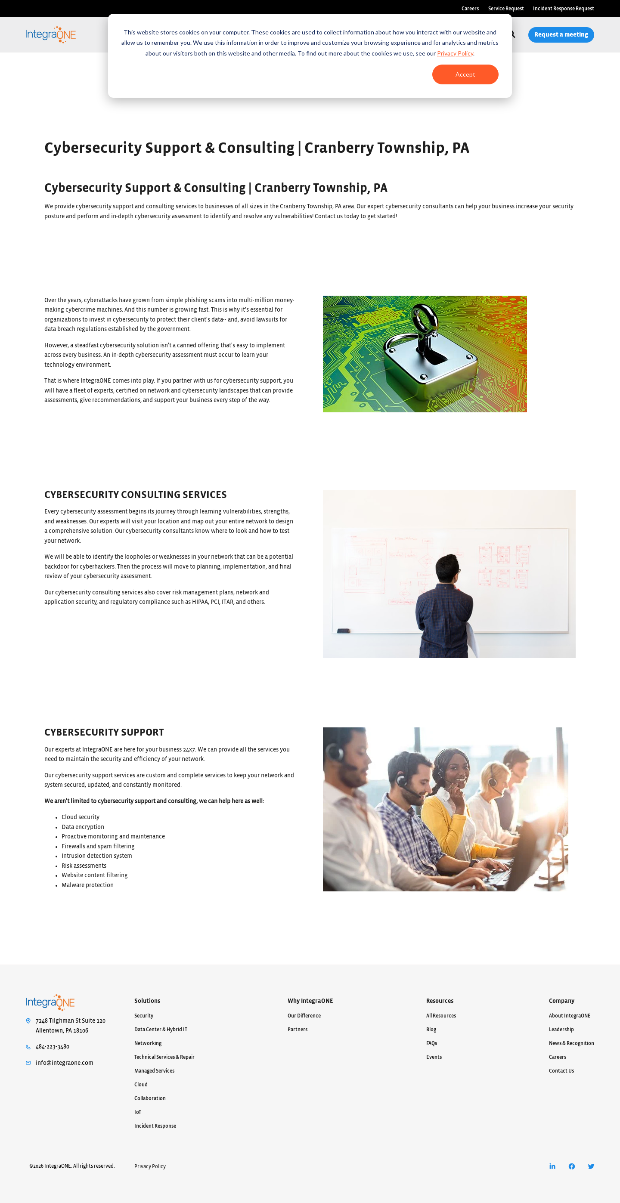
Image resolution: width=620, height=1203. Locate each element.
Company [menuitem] (561, 1001)
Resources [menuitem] (439, 1001)
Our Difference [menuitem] (304, 1015)
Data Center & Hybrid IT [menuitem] (160, 1029)
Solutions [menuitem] (147, 1001)
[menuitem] (552, 1166)
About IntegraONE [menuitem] (570, 1015)
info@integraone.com (64, 1063)
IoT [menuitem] (137, 1112)
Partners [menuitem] (297, 1029)
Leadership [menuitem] (561, 1029)
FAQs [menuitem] (431, 1043)
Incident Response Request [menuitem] (563, 8)
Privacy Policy (455, 53)
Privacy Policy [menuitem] (150, 1166)
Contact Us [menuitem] (561, 1070)
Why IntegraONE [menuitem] (310, 1001)
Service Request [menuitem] (506, 8)
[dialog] (310, 56)
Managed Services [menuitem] (154, 1070)
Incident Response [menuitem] (155, 1126)
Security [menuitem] (143, 1015)
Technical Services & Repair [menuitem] (164, 1057)
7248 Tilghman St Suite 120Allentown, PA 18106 (70, 1026)
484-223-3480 (52, 1047)
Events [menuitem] (434, 1057)
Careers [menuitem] (470, 8)
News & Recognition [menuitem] (571, 1043)
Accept (465, 74)
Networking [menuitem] (147, 1043)
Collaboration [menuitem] (150, 1098)
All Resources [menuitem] (441, 1015)
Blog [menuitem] (431, 1029)
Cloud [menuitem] (141, 1084)
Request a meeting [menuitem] (561, 34)
